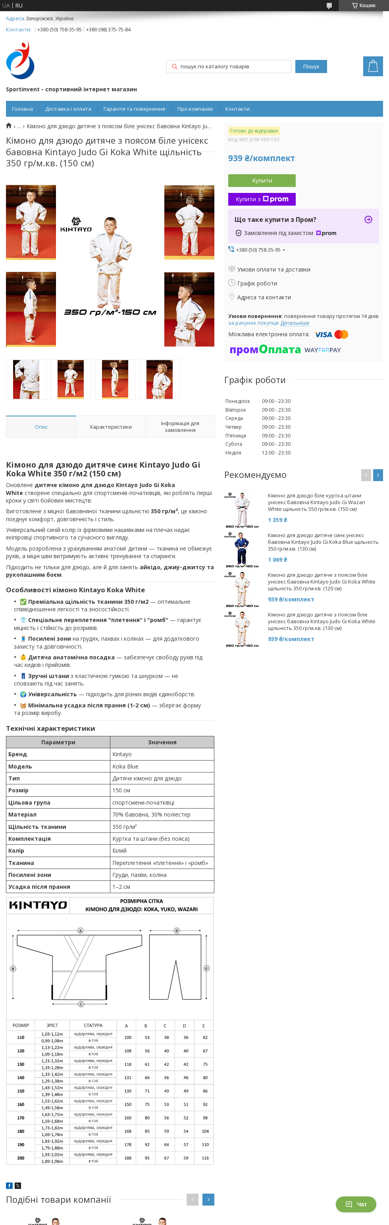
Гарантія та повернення (134, 108)
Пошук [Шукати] (311, 66)
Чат (356, 1204)
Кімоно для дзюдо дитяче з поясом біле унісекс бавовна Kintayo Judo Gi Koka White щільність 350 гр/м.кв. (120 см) (322, 582)
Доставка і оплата (68, 108)
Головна (22, 108)
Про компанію (195, 108)
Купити (262, 180)
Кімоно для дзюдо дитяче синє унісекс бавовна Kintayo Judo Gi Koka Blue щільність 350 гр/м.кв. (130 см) (323, 542)
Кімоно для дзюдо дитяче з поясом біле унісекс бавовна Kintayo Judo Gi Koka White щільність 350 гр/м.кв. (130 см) (322, 621)
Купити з (262, 199)
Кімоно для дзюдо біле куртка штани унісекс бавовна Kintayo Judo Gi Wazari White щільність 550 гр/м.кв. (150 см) (316, 502)
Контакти (237, 108)
